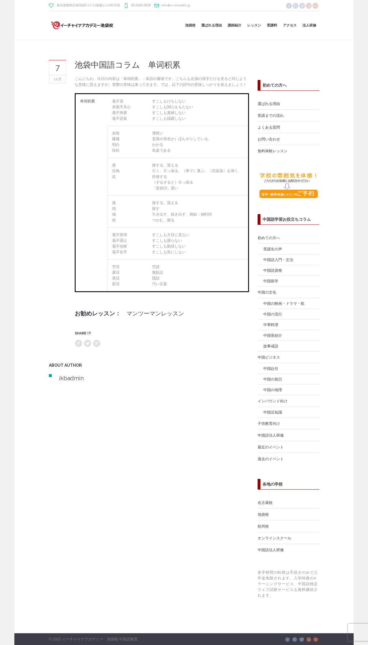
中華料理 (270, 324)
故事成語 (270, 346)
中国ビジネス (269, 357)
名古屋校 (265, 502)
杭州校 (263, 526)
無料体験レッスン (273, 150)
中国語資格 (272, 270)
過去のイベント (271, 458)
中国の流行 (272, 314)
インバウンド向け (273, 401)
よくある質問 (269, 127)
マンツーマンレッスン (155, 313)
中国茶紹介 (272, 335)
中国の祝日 (272, 379)
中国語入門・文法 (278, 259)
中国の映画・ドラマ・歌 (283, 303)
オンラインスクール (274, 538)
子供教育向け (269, 423)
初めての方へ (269, 237)
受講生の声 (272, 249)
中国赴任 (270, 368)
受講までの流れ (271, 115)
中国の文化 (267, 292)
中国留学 (270, 281)
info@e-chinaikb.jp (175, 5)
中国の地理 (272, 389)
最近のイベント (271, 447)
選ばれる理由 (269, 103)
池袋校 (263, 514)
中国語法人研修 (271, 435)
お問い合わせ (269, 139)
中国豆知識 (272, 412)
